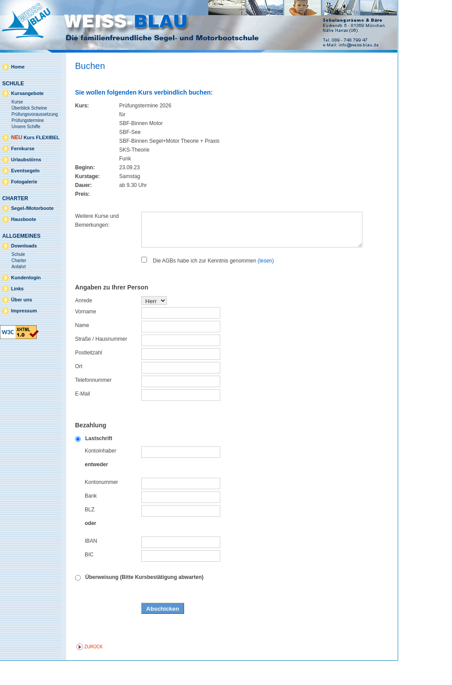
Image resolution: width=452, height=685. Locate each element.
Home (18, 66)
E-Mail (82, 418)
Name (82, 349)
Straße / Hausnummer (101, 363)
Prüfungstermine (27, 120)
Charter (18, 260)
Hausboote (23, 219)
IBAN (91, 565)
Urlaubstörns (26, 159)
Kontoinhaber (100, 475)
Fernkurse (22, 148)
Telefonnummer (93, 404)
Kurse (17, 101)
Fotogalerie (24, 181)
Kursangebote (27, 93)
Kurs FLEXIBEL (35, 137)
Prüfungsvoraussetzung (34, 114)
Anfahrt (18, 266)
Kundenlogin (26, 277)
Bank (91, 520)
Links (17, 288)
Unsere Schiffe (25, 126)
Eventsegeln (25, 170)
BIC (89, 579)
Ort (79, 391)
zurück (93, 671)
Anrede (83, 325)
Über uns (21, 299)
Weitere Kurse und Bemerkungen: (97, 220)
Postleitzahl (88, 377)
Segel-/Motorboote (32, 208)
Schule (18, 254)
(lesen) (266, 285)
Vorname (85, 336)
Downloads (24, 245)
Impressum (24, 310)
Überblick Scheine (29, 108)
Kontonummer (101, 506)
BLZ (89, 534)
